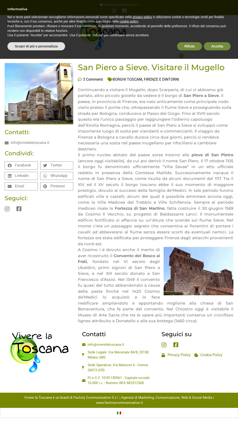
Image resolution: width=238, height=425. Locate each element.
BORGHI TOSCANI (127, 79)
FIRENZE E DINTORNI (161, 79)
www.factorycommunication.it (119, 403)
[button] (9, 23)
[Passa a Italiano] (119, 413)
